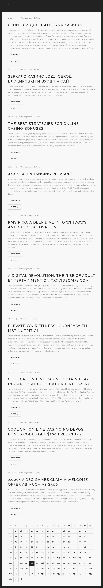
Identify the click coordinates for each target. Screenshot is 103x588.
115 (26, 563)
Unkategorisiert (26, 18)
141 (80, 568)
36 (32, 536)
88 (53, 552)
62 (85, 542)
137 (58, 568)
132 (32, 568)
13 (80, 526)
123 (69, 563)
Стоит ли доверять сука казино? (45, 25)
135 (48, 568)
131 (26, 568)
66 (21, 547)
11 (69, 526)
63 (91, 542)
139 (69, 568)
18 (21, 531)
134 (42, 568)
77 (80, 547)
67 (27, 547)
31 (90, 531)
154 (63, 574)
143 (90, 568)
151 (48, 574)
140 (74, 568)
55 (48, 542)
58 (64, 542)
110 (85, 558)
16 (11, 531)
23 (48, 531)
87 (48, 552)
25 (58, 531)
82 (21, 552)
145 (16, 574)
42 (64, 536)
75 (69, 547)
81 (16, 552)
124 (74, 563)
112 (10, 563)
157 (80, 574)
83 (26, 552)
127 (90, 563)
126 (85, 563)
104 (53, 558)
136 (53, 568)
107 (69, 558)
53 (37, 542)
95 (90, 552)
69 (37, 547)
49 (16, 542)
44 (75, 536)
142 (85, 568)
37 (37, 536)
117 (37, 563)
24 (53, 531)
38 (42, 536)
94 (85, 552)
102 (42, 558)
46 (85, 536)
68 (32, 547)
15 (90, 526)
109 (79, 558)
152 (53, 574)
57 (58, 542)
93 (80, 552)
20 (32, 531)
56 (53, 542)
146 (21, 574)
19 (27, 531)
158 (85, 574)
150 (42, 574)
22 (42, 531)
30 (85, 531)
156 (74, 574)
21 (37, 531)
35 (26, 536)
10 (64, 526)
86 (43, 552)
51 (26, 542)
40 (53, 536)
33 (16, 536)
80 (11, 552)
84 (32, 552)
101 (37, 558)
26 (64, 531)
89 (58, 552)
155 (69, 574)
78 (85, 547)
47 (90, 536)
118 (42, 563)
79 (91, 547)
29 (80, 531)
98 (21, 558)
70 (42, 547)
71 (48, 547)
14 (85, 526)
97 (16, 558)
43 (69, 536)
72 (53, 547)
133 (37, 568)
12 (74, 526)
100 (32, 558)
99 (27, 558)
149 (37, 574)
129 (16, 568)
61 (80, 542)
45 (80, 536)
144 (10, 574)
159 (90, 574)
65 (16, 547)
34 (21, 536)
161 (16, 579)
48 (11, 542)
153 (58, 574)
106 (63, 558)
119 (47, 563)
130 (21, 568)
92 (75, 552)
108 (74, 558)
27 (69, 531)
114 (21, 563)
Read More (15, 55)
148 (32, 574)
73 (58, 547)
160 (10, 579)
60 (74, 542)
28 (74, 531)
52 (32, 542)
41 (58, 536)
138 (64, 568)
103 (48, 558)
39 (48, 536)
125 (80, 563)
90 (64, 552)
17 (16, 531)
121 (58, 563)
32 (10, 536)
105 (58, 558)
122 (64, 563)
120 (53, 563)
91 (69, 552)
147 (26, 574)
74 (64, 547)
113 (16, 563)
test (38, 18)
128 (10, 568)
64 (11, 547)
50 (21, 542)
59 (69, 542)
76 (75, 547)
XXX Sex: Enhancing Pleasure (40, 174)
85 (37, 552)
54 (43, 542)
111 (90, 558)
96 (11, 558)
